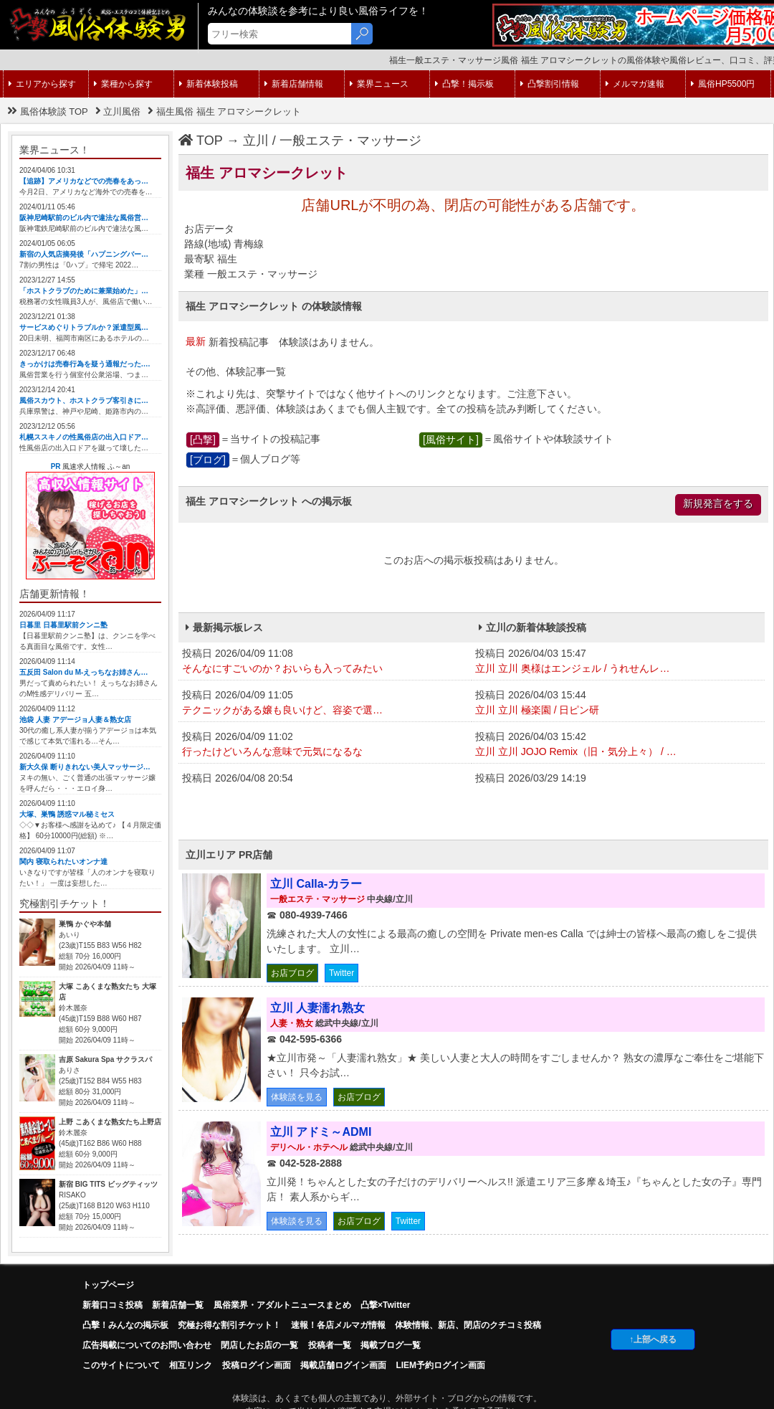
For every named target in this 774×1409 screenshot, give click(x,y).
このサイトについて (121, 1365)
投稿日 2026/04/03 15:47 (618, 661)
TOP (200, 140)
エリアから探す (42, 84)
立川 (256, 140)
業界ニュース (379, 84)
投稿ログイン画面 (256, 1365)
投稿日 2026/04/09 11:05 (325, 703)
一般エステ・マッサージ (350, 140)
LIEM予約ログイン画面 (440, 1365)
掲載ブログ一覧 (390, 1345)
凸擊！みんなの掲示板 (125, 1325)
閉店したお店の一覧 (259, 1345)
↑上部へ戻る (653, 1339)
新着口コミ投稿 (112, 1305)
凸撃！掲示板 (464, 84)
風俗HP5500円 (723, 84)
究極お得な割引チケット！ (229, 1325)
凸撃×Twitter (385, 1305)
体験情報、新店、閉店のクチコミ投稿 (468, 1325)
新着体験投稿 (208, 84)
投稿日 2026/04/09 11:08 (325, 661)
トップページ (108, 1285)
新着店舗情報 (293, 84)
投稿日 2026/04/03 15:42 (618, 745)
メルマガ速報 (635, 84)
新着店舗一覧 (178, 1305)
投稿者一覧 (329, 1345)
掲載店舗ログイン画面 (343, 1365)
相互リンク (190, 1365)
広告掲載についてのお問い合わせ (146, 1345)
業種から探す (123, 84)
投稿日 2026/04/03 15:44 (618, 703)
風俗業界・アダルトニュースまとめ (282, 1305)
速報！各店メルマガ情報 (338, 1325)
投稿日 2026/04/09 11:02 (325, 745)
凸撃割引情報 (549, 84)
